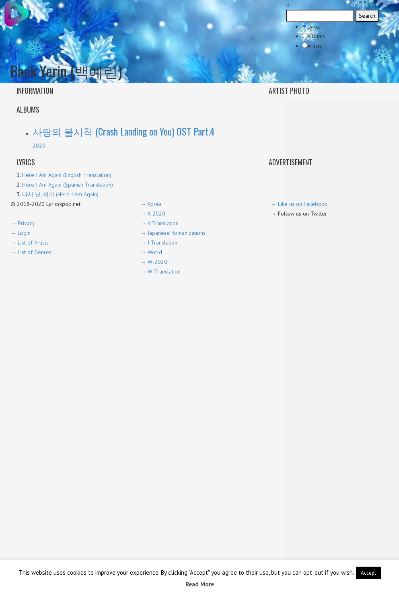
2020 (39, 145)
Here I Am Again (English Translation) (66, 175)
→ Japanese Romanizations (173, 232)
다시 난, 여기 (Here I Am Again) (60, 194)
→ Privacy (22, 223)
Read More (199, 584)
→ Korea (151, 204)
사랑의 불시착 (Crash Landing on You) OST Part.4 (123, 131)
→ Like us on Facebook (299, 204)
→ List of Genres (30, 252)
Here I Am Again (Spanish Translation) (67, 184)
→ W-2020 (153, 261)
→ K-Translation (159, 223)
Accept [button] (368, 572)
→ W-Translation (160, 271)
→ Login (20, 232)
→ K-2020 (152, 213)
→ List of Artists (29, 242)
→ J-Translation (158, 242)
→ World (151, 252)
